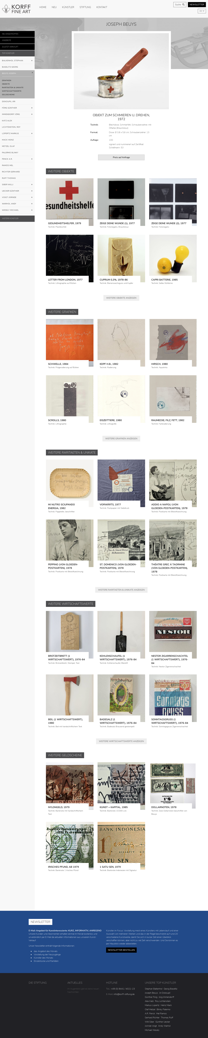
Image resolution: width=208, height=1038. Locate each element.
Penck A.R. (17, 159)
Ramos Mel (7, 165)
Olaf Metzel (150, 988)
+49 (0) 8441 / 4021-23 (123, 967)
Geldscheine (8, 95)
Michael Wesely (152, 1008)
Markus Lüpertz (152, 984)
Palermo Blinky (10, 152)
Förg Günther (17, 108)
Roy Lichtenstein (163, 980)
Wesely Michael (17, 210)
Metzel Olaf (8, 146)
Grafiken (6, 80)
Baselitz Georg (10, 67)
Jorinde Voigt (151, 1004)
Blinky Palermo (163, 988)
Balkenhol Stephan (17, 60)
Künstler (68, 7)
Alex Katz (149, 980)
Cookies (153, 1025)
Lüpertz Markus (17, 133)
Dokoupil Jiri (8, 101)
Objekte (6, 84)
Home (42, 7)
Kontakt (101, 7)
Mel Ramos (161, 992)
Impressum (113, 1025)
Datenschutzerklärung (134, 1025)
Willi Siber (149, 1000)
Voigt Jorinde (17, 197)
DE (201, 11)
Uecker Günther (17, 191)
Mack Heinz (8, 140)
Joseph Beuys (151, 971)
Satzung (166, 1025)
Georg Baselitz (170, 967)
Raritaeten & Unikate (13, 87)
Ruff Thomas (9, 178)
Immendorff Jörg (17, 114)
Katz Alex (7, 120)
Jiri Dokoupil (164, 971)
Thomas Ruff (167, 996)
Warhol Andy (17, 204)
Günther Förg (151, 975)
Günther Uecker (162, 1000)
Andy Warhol (164, 1004)
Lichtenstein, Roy (11, 127)
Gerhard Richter (152, 996)
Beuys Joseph (17, 73)
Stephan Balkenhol (153, 967)
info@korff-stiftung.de (124, 973)
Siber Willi (17, 184)
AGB (113, 1029)
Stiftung (85, 7)
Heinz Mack (166, 984)
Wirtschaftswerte (11, 91)
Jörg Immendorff (166, 975)
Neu (54, 7)
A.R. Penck (150, 992)
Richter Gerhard (11, 172)
